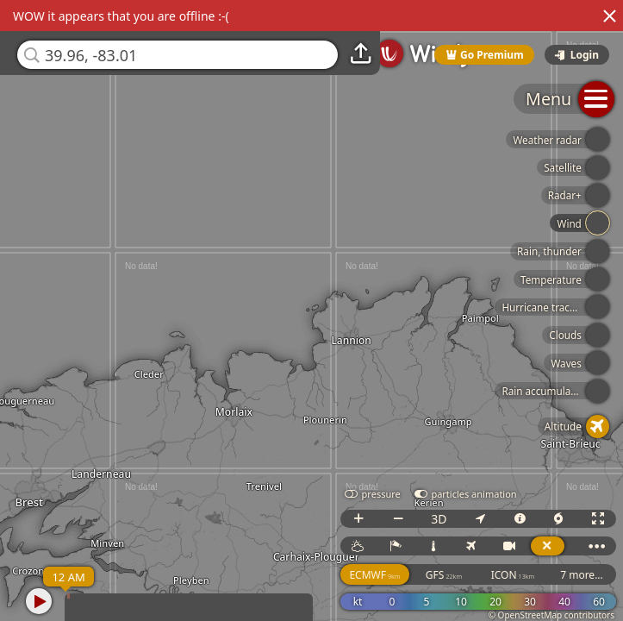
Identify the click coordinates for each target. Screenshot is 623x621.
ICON (513, 575)
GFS (444, 575)
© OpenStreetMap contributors (551, 615)
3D (438, 519)
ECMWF (374, 575)
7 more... (581, 575)
